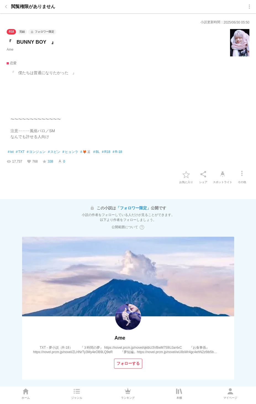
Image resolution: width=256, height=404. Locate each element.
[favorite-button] (186, 174)
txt (11, 152)
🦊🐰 (85, 152)
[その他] (241, 174)
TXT (20, 152)
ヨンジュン (36, 152)
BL (96, 152)
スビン (54, 152)
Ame (10, 49)
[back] (6, 6)
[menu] (249, 6)
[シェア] (203, 174)
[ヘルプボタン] (142, 227)
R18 (106, 152)
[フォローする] (128, 363)
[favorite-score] (47, 161)
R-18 (117, 152)
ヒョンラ (70, 152)
